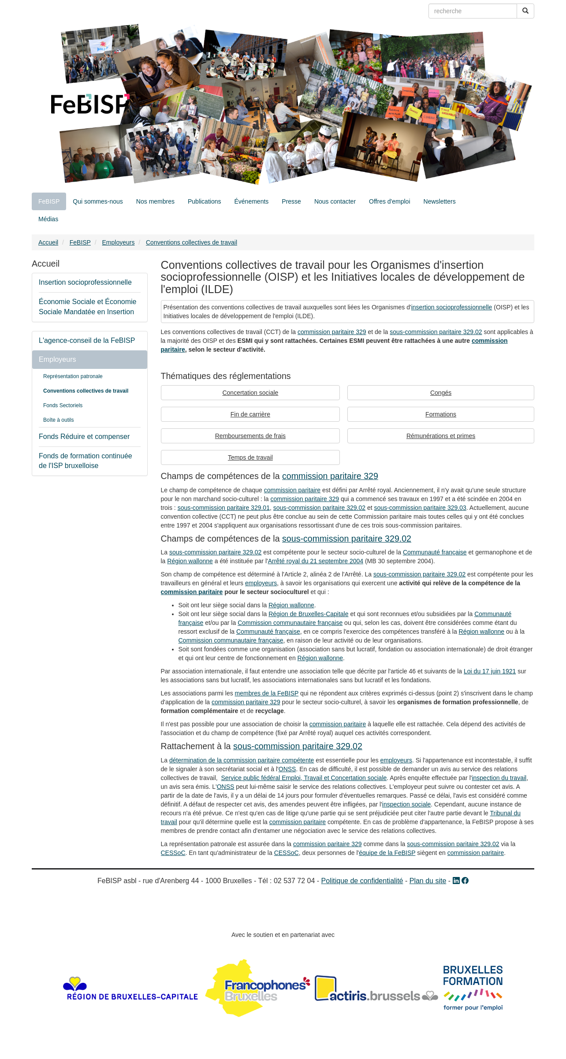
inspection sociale (406, 804)
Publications (204, 201)
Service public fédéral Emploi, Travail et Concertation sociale (304, 777)
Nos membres (155, 201)
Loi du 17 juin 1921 (490, 671)
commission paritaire (292, 490)
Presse (291, 201)
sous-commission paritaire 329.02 (436, 331)
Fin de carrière (250, 414)
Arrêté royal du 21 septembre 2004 (315, 561)
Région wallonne (190, 561)
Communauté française (435, 552)
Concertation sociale (250, 392)
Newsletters (440, 201)
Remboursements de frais (250, 435)
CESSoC (173, 852)
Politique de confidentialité (362, 880)
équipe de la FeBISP (387, 852)
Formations (440, 414)
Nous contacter (335, 201)
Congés (440, 392)
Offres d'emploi (389, 201)
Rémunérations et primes (440, 435)
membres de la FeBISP (266, 693)
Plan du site (428, 880)
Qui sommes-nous (98, 201)
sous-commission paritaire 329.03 (420, 507)
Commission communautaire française (290, 622)
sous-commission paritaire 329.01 (224, 507)
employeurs (261, 583)
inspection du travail (499, 777)
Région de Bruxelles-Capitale (308, 613)
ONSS (287, 769)
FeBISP (49, 201)
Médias (48, 219)
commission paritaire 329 (332, 331)
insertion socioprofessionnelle (451, 307)
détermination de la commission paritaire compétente (241, 760)
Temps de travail (250, 457)
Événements (251, 201)
